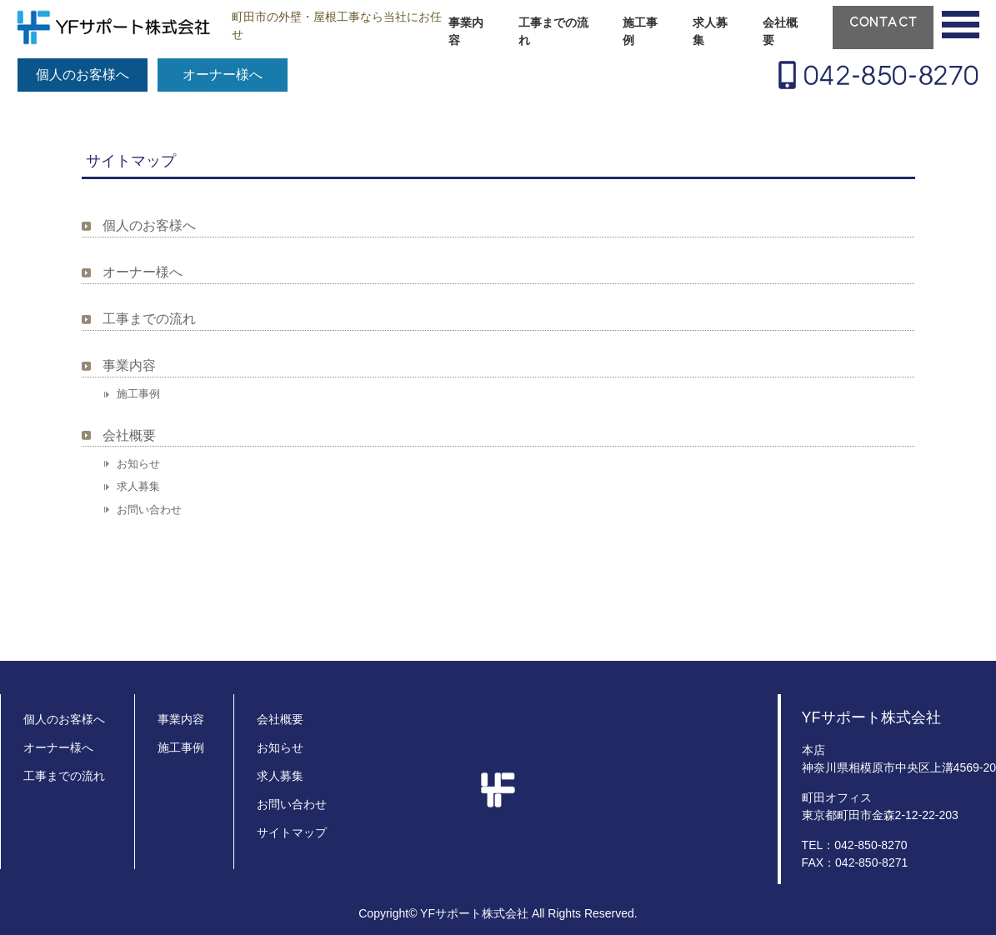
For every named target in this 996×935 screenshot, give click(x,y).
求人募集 (710, 31)
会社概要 (780, 31)
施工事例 (640, 31)
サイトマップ (292, 832)
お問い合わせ (149, 509)
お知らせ (138, 464)
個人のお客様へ (82, 75)
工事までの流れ (553, 31)
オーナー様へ (223, 75)
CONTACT (883, 22)
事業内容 (465, 31)
